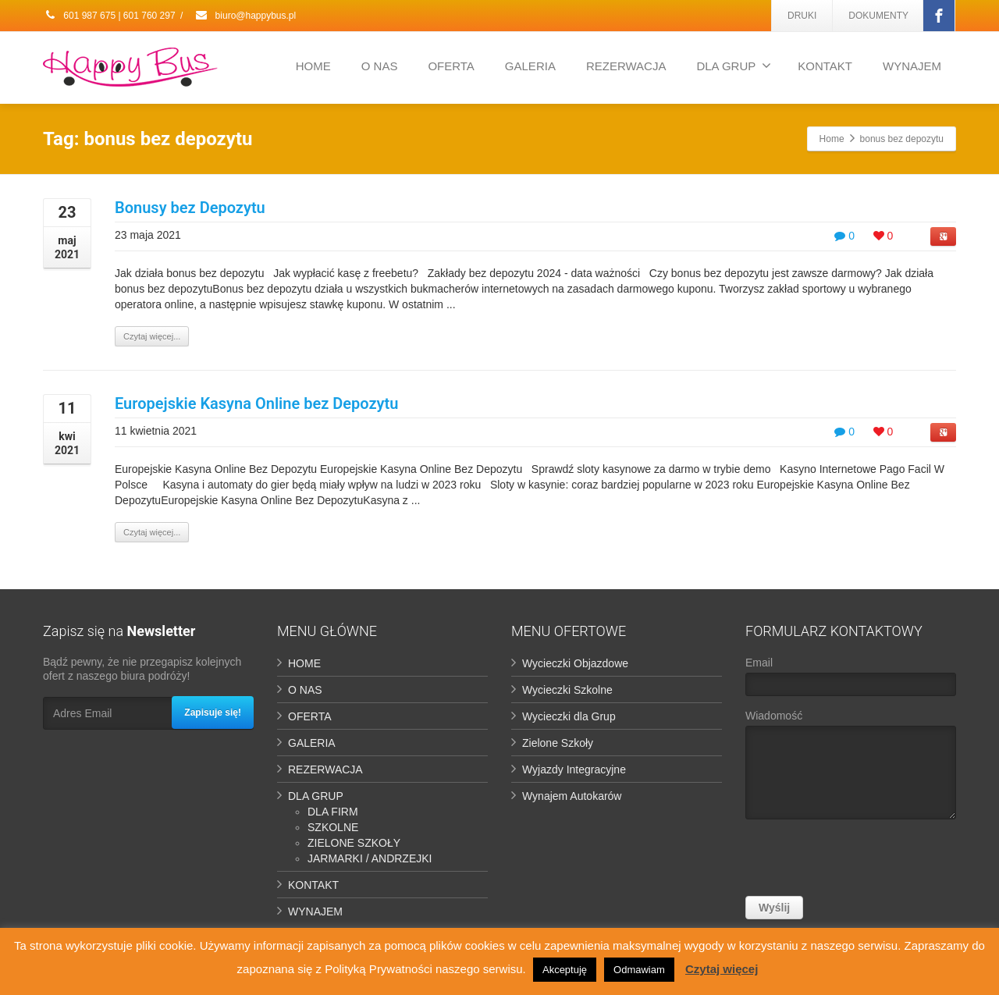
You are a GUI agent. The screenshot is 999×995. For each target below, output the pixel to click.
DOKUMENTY (878, 15)
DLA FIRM (333, 811)
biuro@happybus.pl (245, 15)
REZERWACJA (626, 66)
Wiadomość (850, 768)
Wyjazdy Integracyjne (574, 769)
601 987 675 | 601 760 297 (109, 15)
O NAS (379, 66)
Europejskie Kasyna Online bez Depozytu (256, 403)
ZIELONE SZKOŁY (354, 843)
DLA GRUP (733, 66)
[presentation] (864, 861)
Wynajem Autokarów (571, 796)
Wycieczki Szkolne (567, 690)
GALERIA (530, 66)
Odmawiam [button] (639, 969)
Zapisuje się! (212, 712)
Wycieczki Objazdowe (575, 663)
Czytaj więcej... (151, 336)
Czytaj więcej (721, 968)
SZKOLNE (333, 827)
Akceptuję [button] (564, 969)
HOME (313, 66)
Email (850, 680)
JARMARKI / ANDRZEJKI (370, 858)
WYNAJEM (912, 66)
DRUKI (801, 15)
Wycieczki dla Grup (569, 716)
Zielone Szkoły (557, 743)
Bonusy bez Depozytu (190, 207)
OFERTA (451, 66)
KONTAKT (825, 66)
